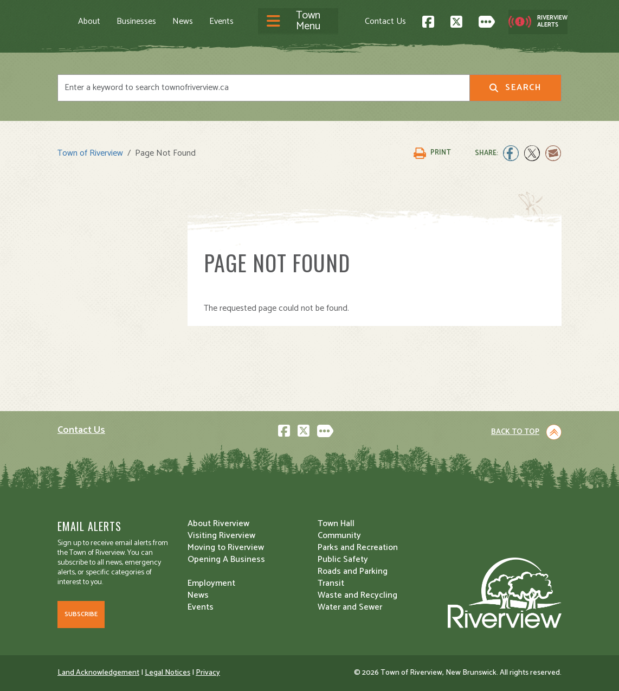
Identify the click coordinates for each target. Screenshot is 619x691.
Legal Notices (167, 673)
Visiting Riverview (221, 535)
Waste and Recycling (357, 595)
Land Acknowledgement (98, 673)
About (89, 21)
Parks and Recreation (358, 547)
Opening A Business (226, 559)
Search (515, 87)
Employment (211, 583)
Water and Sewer (350, 607)
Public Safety (343, 559)
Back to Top (515, 432)
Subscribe (81, 614)
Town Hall (336, 523)
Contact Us (385, 21)
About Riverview (218, 523)
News (182, 21)
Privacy (208, 673)
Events (221, 21)
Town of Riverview (90, 153)
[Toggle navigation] (298, 21)
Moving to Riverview (226, 547)
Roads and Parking (353, 571)
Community (339, 535)
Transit (331, 583)
